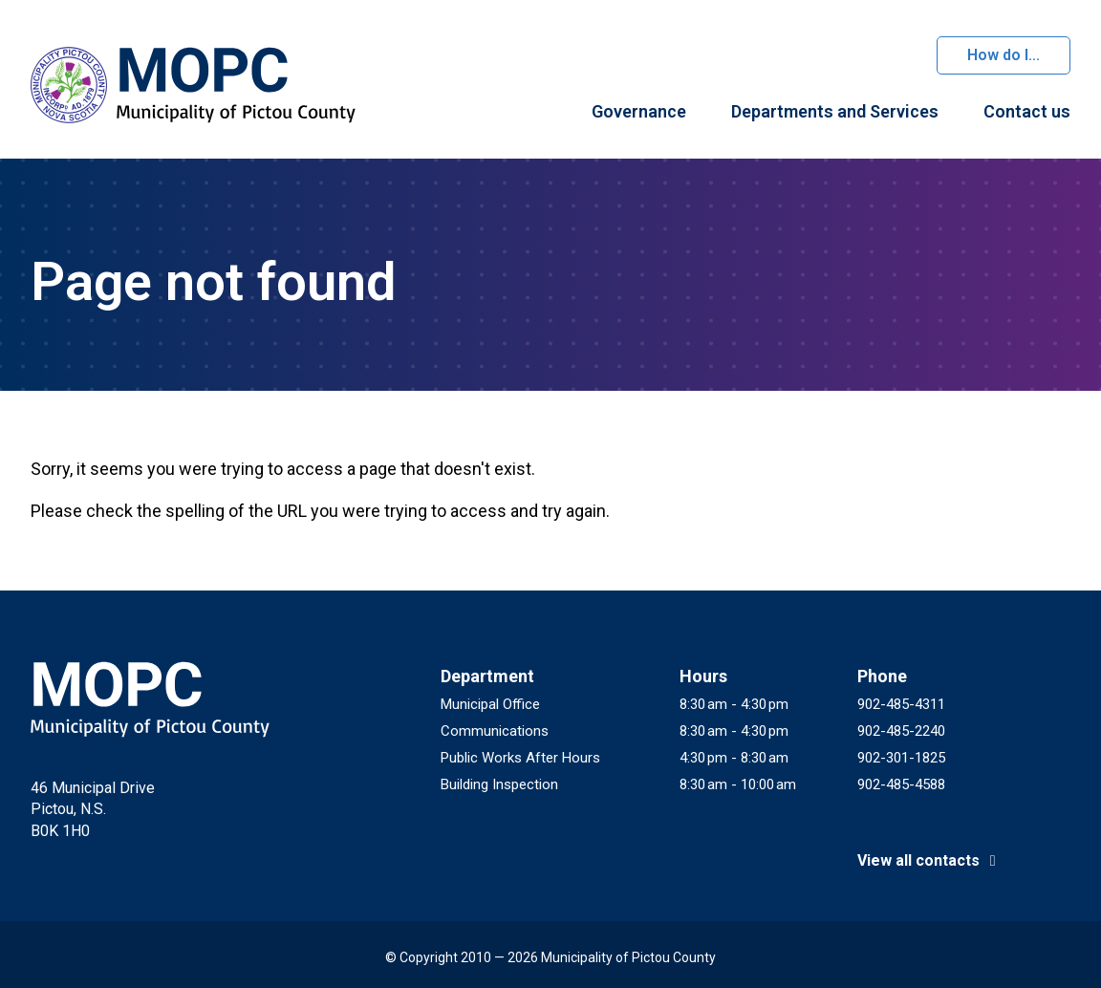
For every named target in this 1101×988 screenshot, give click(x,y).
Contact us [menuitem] (1026, 111)
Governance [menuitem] (639, 111)
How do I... (1003, 55)
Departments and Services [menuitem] (835, 111)
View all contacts (930, 860)
